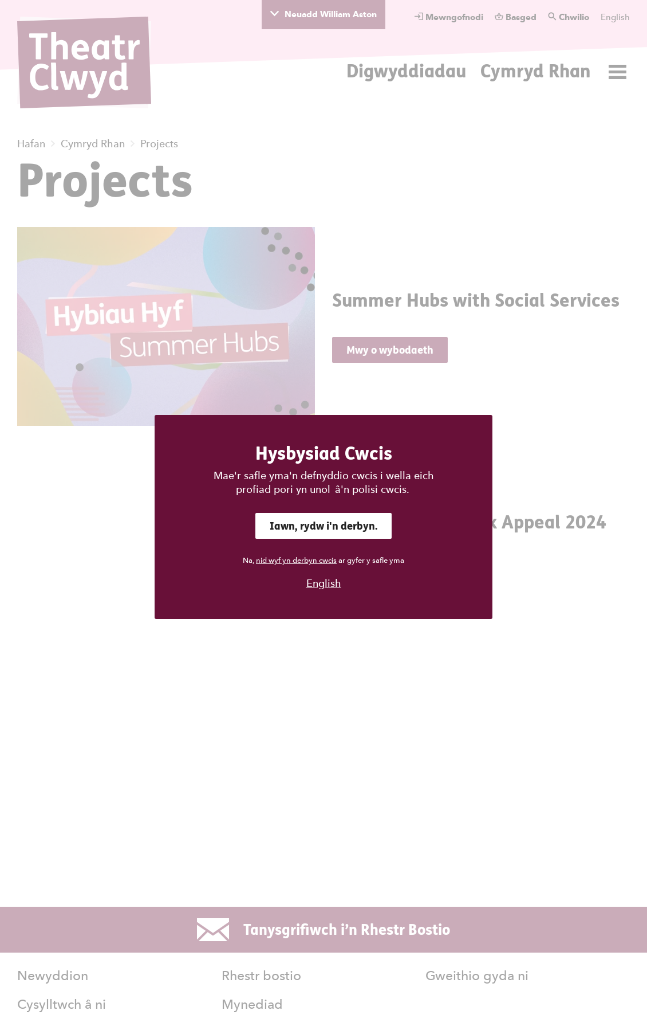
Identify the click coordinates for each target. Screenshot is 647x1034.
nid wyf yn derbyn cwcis (296, 560)
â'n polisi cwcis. (372, 489)
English (323, 583)
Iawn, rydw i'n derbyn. (323, 525)
